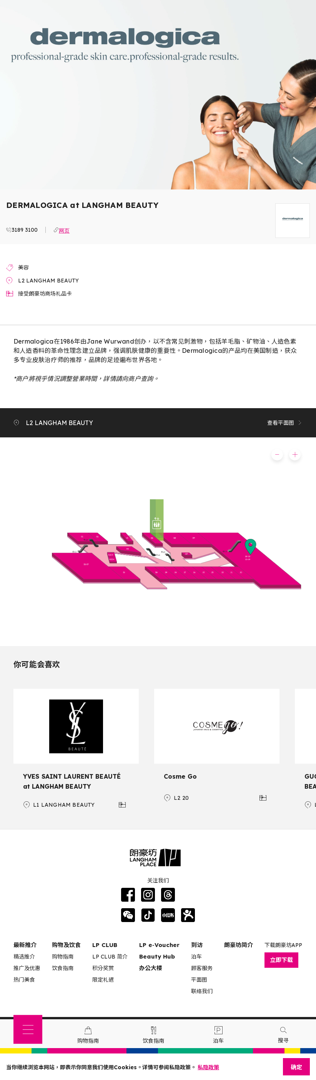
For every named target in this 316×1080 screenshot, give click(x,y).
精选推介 (24, 956)
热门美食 (24, 979)
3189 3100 (25, 229)
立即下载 (281, 960)
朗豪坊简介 (238, 945)
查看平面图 (285, 422)
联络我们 (202, 991)
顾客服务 (202, 968)
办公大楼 (150, 968)
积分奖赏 (103, 968)
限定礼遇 (103, 979)
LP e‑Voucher (159, 945)
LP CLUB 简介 (110, 956)
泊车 (196, 956)
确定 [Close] (296, 1067)
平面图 (199, 979)
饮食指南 (62, 968)
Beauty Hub (157, 956)
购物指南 (62, 956)
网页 (64, 230)
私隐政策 (208, 1067)
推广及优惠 (26, 968)
